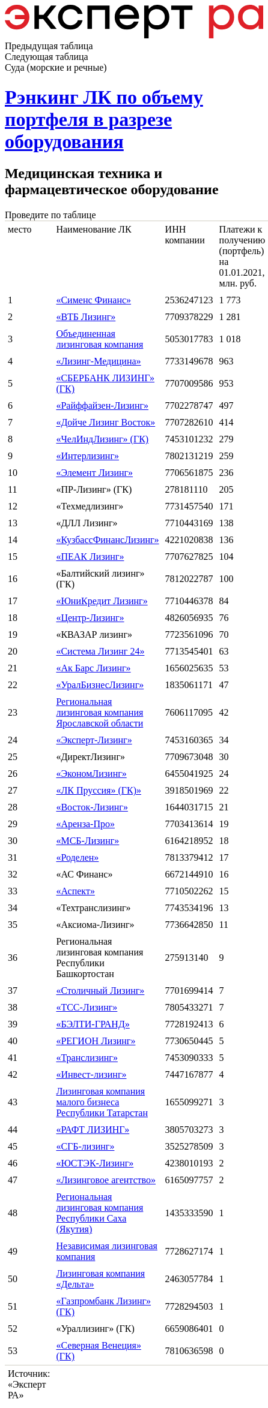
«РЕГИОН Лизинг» (95, 1041)
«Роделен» (77, 857)
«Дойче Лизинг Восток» (105, 422)
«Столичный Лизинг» (100, 990)
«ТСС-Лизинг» (86, 1007)
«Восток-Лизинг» (91, 807)
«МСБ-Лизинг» (87, 841)
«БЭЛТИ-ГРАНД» (92, 1024)
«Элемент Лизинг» (94, 473)
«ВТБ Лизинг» (85, 317)
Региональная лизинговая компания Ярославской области (99, 712)
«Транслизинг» (86, 1058)
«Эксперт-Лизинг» (94, 740)
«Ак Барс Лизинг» (93, 668)
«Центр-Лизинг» (90, 618)
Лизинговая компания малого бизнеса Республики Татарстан (102, 1102)
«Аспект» (75, 891)
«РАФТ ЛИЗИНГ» (92, 1129)
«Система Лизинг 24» (100, 651)
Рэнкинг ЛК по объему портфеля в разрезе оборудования (104, 119)
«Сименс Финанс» (93, 300)
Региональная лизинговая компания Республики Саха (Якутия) (99, 1213)
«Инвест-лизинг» (91, 1074)
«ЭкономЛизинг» (91, 773)
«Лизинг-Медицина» (98, 361)
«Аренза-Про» (85, 824)
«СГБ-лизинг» (85, 1146)
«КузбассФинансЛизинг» (107, 540)
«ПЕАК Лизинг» (90, 556)
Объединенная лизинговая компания (99, 338)
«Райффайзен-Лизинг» (102, 405)
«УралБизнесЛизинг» (100, 685)
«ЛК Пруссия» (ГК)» (98, 790)
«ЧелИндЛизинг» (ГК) (102, 439)
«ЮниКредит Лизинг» (101, 601)
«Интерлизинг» (87, 456)
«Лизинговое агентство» (106, 1180)
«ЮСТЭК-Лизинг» (94, 1163)
